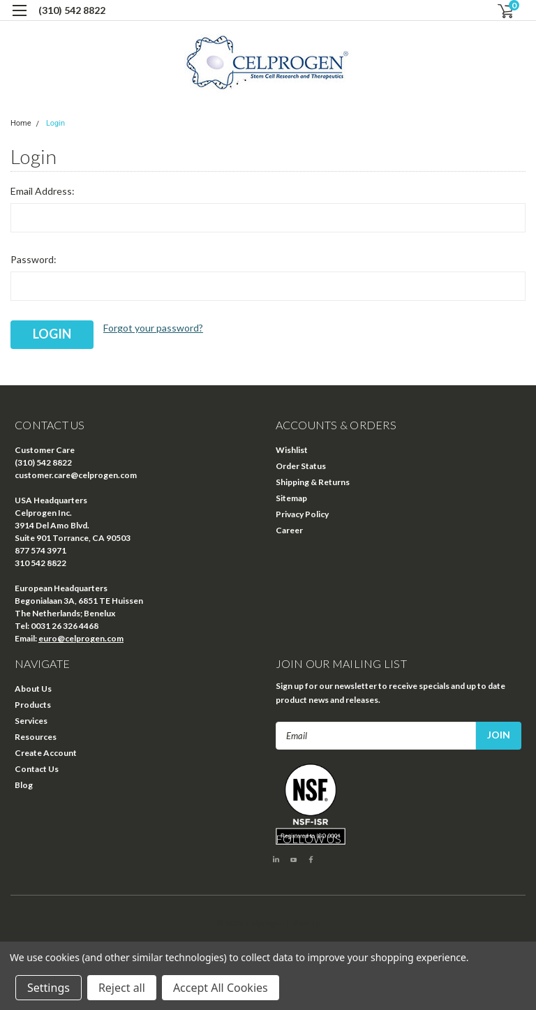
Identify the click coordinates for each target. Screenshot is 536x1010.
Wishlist (292, 450)
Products (33, 704)
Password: (33, 259)
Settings (48, 987)
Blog (24, 785)
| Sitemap (303, 923)
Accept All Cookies (220, 987)
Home (20, 123)
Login (55, 123)
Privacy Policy (302, 514)
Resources (36, 736)
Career (289, 530)
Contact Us (37, 769)
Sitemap (291, 498)
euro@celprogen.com (81, 638)
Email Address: (42, 191)
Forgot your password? (153, 328)
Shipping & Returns (313, 482)
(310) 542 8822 (71, 10)
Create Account (46, 753)
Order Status (301, 466)
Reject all (121, 987)
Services (31, 720)
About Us (33, 688)
